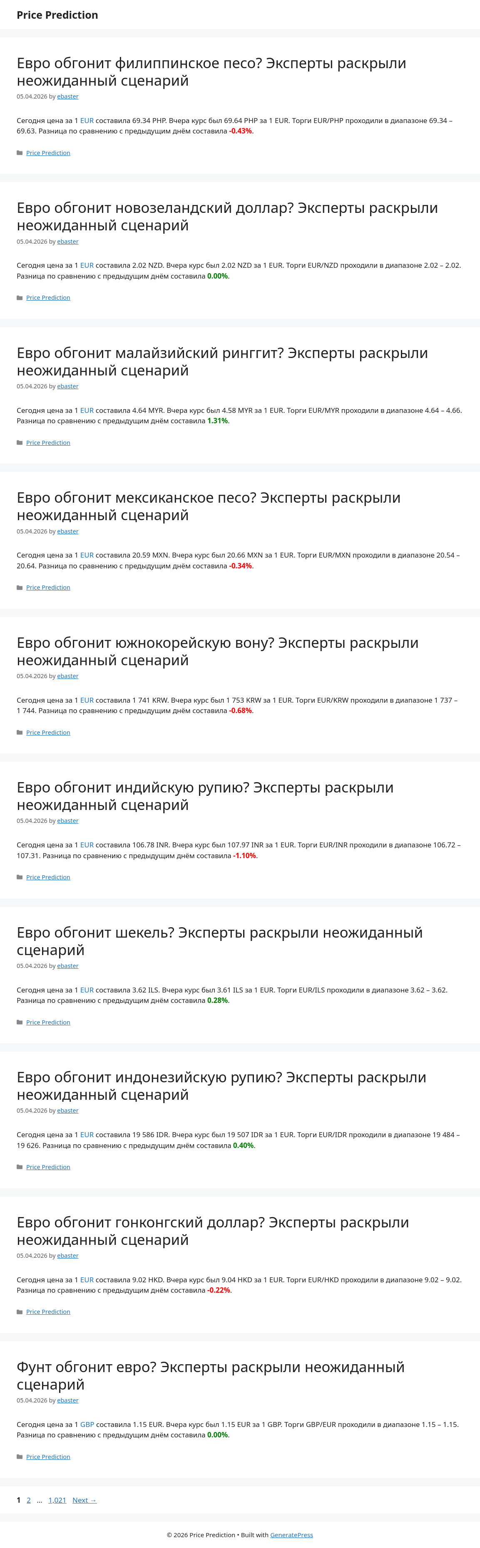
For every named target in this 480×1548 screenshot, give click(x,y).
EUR (87, 120)
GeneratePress (291, 1535)
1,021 (57, 1500)
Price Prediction (57, 14)
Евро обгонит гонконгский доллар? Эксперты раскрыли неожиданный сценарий (213, 1230)
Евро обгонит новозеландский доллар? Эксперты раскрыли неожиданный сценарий (227, 216)
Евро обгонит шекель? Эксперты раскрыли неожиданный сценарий (220, 940)
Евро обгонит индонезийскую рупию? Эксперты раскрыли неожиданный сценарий (222, 1085)
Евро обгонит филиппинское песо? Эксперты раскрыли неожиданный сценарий (212, 71)
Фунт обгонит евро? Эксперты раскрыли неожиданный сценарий (211, 1375)
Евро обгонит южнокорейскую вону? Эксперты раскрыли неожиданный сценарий (218, 650)
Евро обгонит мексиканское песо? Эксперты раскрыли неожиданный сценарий (209, 505)
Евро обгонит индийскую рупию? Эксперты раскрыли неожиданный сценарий (205, 795)
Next (84, 1500)
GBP (87, 1424)
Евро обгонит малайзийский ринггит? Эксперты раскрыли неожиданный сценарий (222, 361)
